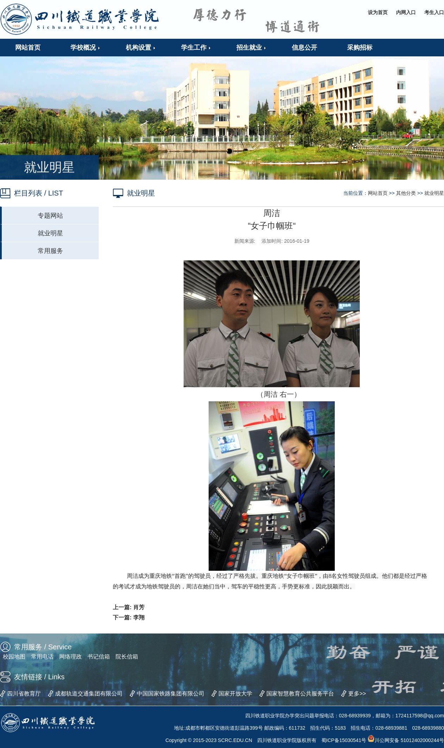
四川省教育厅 (24, 694)
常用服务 (50, 250)
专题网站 (50, 215)
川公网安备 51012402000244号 (406, 740)
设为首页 (378, 12)
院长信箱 (127, 657)
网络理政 (70, 657)
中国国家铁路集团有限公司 (170, 694)
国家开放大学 (235, 694)
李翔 (138, 617)
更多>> (357, 694)
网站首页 (378, 193)
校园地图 (14, 657)
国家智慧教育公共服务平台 (300, 694)
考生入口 (434, 12)
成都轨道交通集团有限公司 (89, 694)
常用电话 (42, 657)
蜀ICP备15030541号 (343, 740)
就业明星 (50, 233)
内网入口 (406, 12)
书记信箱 (98, 657)
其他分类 (406, 193)
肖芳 (138, 607)
